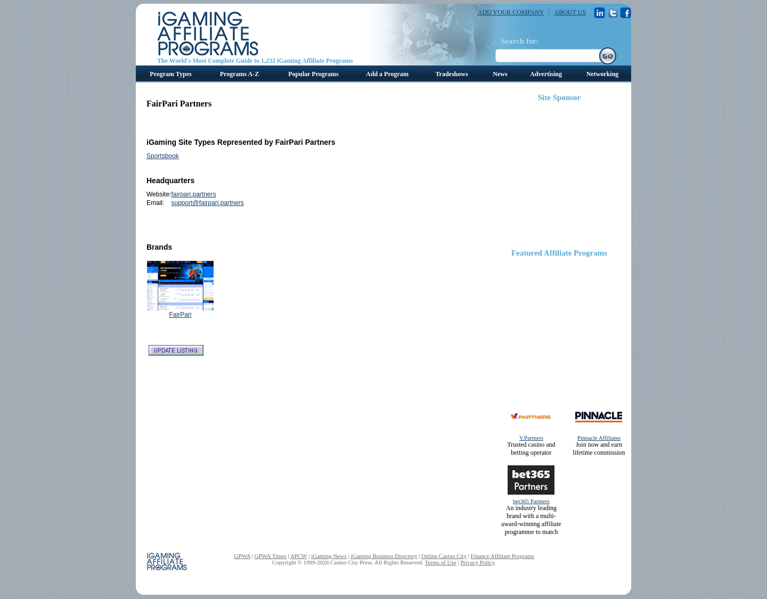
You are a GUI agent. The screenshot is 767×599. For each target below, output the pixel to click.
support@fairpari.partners (207, 203)
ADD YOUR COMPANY (511, 12)
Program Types (170, 74)
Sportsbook (162, 156)
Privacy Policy (477, 562)
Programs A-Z (239, 74)
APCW (298, 556)
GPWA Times (271, 556)
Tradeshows (451, 74)
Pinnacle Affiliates (599, 437)
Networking (602, 74)
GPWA (242, 556)
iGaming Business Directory (383, 556)
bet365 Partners (531, 501)
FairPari (180, 314)
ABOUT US (570, 12)
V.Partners (531, 437)
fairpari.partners (193, 194)
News (500, 74)
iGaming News (328, 556)
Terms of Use (440, 562)
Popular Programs (313, 74)
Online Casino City (444, 556)
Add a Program (387, 74)
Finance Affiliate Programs (502, 556)
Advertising (546, 74)
